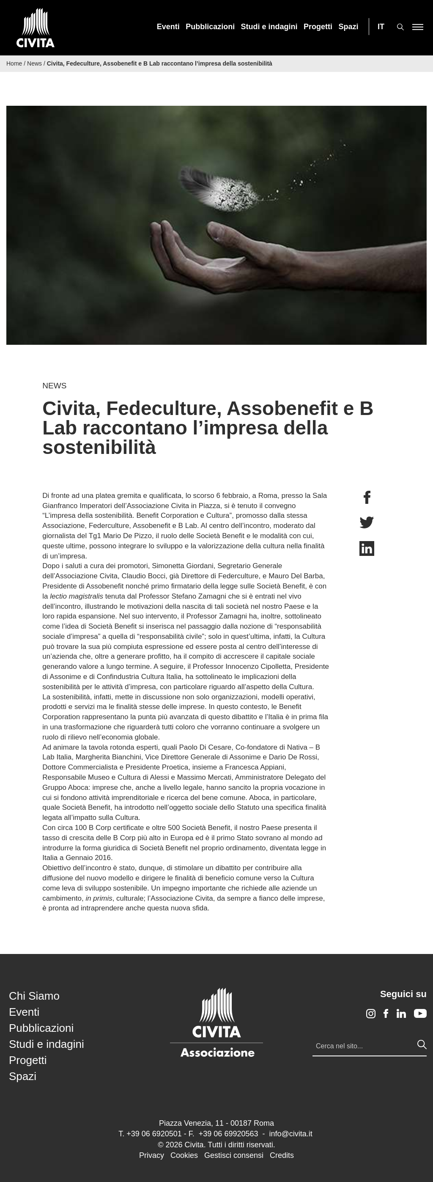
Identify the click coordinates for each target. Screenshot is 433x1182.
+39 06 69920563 (228, 1134)
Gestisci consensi (233, 1155)
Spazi (349, 26)
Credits (282, 1155)
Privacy (151, 1155)
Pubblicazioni (210, 26)
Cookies (184, 1155)
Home (14, 63)
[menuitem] (168, 26)
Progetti (318, 26)
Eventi (168, 26)
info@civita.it (290, 1134)
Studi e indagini (269, 26)
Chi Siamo (34, 996)
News (34, 63)
